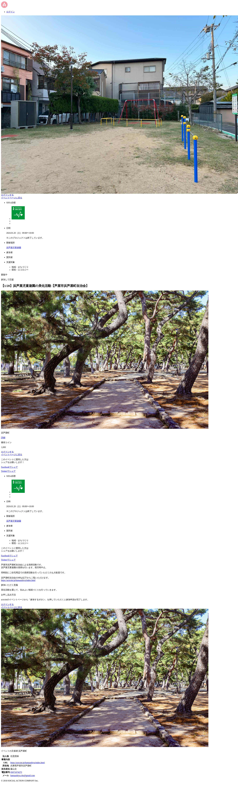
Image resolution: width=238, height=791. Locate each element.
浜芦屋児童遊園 (13, 247)
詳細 (3, 437)
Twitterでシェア (8, 471)
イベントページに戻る (11, 198)
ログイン (10, 12)
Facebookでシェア (9, 467)
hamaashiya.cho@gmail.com (22, 775)
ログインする (7, 195)
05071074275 (16, 772)
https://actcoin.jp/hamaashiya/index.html (18, 580)
